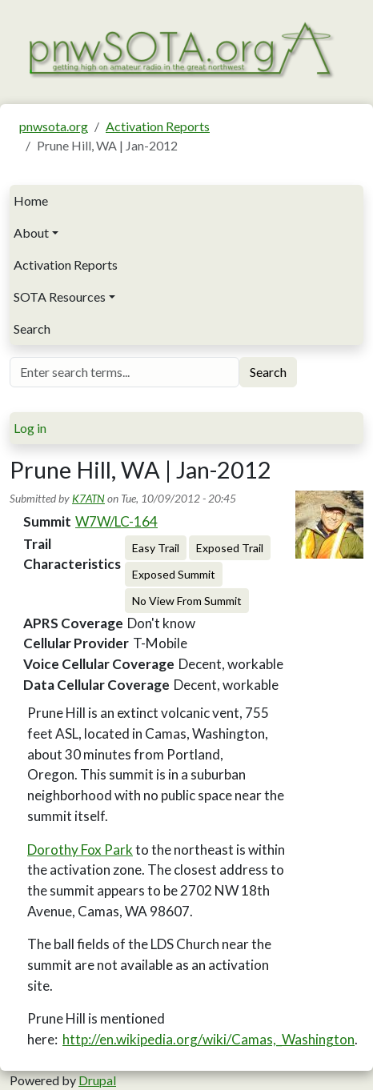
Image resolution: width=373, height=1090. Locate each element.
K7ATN (88, 498)
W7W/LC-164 (116, 521)
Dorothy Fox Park (80, 849)
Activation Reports (158, 126)
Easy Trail (155, 548)
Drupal (97, 1080)
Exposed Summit (173, 574)
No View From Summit (187, 600)
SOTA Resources (60, 296)
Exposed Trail (229, 548)
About (31, 232)
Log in (30, 427)
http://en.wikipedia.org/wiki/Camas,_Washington (208, 1039)
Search (32, 328)
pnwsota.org (53, 126)
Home (31, 200)
